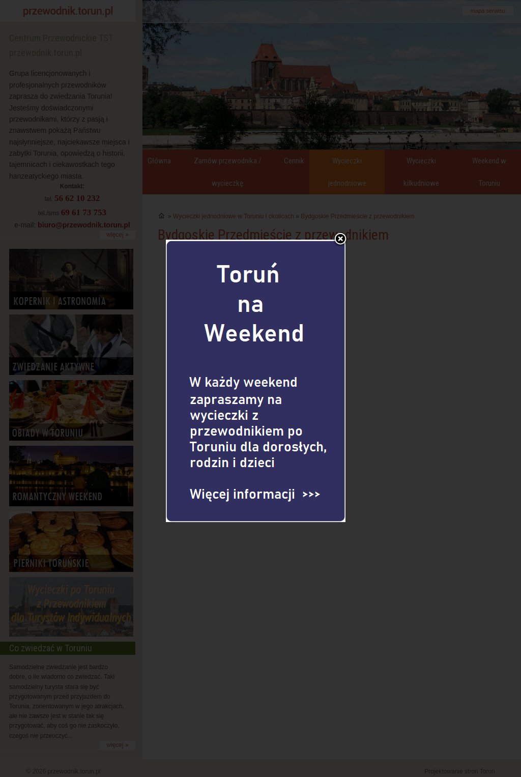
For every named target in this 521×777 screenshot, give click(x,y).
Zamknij (340, 223)
